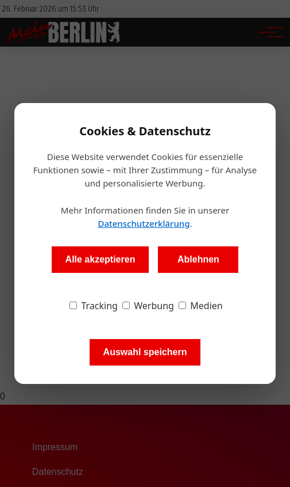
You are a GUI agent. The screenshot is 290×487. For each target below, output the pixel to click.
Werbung (148, 305)
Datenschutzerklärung (144, 223)
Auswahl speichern (145, 352)
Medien (201, 305)
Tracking (93, 305)
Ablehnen (198, 259)
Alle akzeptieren (100, 259)
